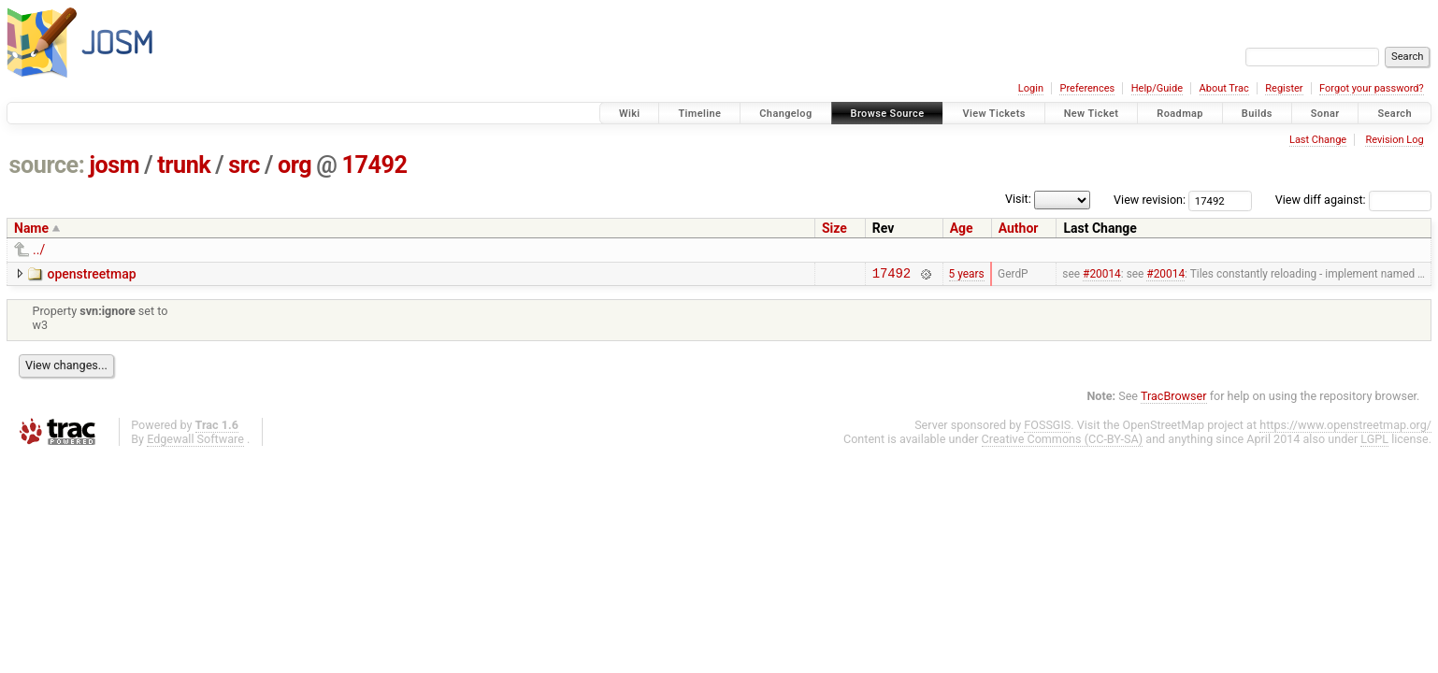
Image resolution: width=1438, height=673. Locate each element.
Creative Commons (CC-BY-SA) (1062, 442)
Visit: (1018, 199)
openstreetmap (91, 273)
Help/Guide (1157, 88)
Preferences (1086, 88)
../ (39, 249)
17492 (374, 165)
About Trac (1224, 88)
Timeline (699, 113)
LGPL (1374, 442)
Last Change (1317, 140)
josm (114, 165)
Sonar (1325, 113)
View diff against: (1353, 200)
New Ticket (1091, 113)
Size (834, 228)
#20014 (1102, 274)
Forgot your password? (1371, 88)
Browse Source (888, 113)
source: (47, 165)
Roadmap (1180, 113)
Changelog (785, 113)
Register (1283, 88)
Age (961, 228)
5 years (967, 274)
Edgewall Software (195, 442)
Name (31, 228)
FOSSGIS (1047, 428)
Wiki (629, 113)
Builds (1257, 113)
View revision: (1150, 200)
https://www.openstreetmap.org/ (1345, 428)
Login (1030, 88)
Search (1394, 113)
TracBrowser (1174, 399)
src (244, 165)
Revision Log (1394, 140)
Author (1019, 228)
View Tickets (993, 113)
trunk (183, 165)
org (294, 165)
